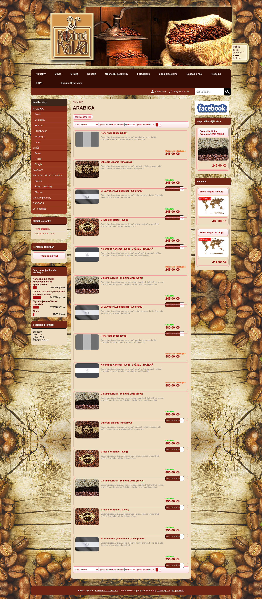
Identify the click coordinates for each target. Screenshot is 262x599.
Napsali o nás (194, 74)
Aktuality (41, 74)
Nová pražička (42, 228)
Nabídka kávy (40, 102)
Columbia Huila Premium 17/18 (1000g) (122, 480)
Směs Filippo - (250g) (211, 232)
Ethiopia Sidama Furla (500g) (117, 422)
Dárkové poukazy (42, 197)
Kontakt (91, 74)
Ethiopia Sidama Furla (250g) (117, 162)
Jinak (36, 311)
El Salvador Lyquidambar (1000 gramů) (122, 538)
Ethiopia (39, 125)
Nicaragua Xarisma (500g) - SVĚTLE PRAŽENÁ (127, 364)
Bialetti (38, 181)
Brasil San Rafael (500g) (114, 451)
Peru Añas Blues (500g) (114, 335)
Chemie (39, 192)
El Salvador (41, 131)
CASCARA (38, 203)
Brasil (38, 114)
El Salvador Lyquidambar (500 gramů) (122, 306)
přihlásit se (160, 91)
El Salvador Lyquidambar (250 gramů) (122, 191)
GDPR (39, 83)
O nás (58, 74)
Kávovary (38, 170)
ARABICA (38, 108)
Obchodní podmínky (116, 74)
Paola (38, 153)
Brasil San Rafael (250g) (114, 219)
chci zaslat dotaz (49, 255)
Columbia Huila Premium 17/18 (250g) (212, 132)
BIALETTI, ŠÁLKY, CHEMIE (47, 175)
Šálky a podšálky (43, 186)
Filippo (38, 158)
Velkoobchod (39, 208)
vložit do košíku (173, 565)
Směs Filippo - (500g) (211, 191)
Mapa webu (178, 590)
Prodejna (216, 74)
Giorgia (38, 164)
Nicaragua (40, 136)
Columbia (40, 119)
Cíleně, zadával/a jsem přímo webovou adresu (49, 293)
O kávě (74, 74)
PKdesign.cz (163, 590)
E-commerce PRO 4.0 (106, 590)
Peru (37, 142)
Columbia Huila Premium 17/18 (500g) (122, 393)
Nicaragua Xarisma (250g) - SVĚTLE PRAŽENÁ (127, 248)
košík (236, 46)
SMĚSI (36, 147)
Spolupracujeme (168, 74)
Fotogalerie (143, 74)
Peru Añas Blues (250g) (114, 133)
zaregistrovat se (180, 91)
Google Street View (71, 83)
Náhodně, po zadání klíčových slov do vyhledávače (44, 282)
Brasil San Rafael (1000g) (115, 509)
